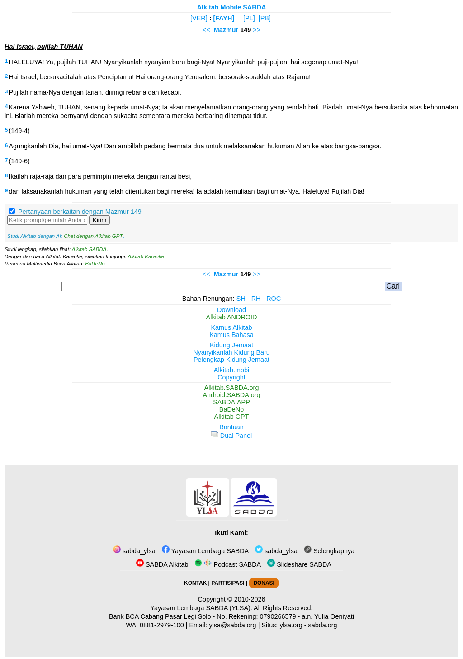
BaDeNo (95, 263)
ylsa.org (290, 625)
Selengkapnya (329, 551)
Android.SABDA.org (231, 394)
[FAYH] (223, 18)
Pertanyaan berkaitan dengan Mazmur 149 (80, 211)
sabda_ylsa (134, 551)
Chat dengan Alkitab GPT (93, 236)
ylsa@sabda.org (232, 625)
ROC (273, 298)
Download (231, 309)
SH (241, 298)
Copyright (231, 377)
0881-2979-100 (162, 625)
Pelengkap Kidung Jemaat (231, 359)
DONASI (263, 583)
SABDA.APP (231, 402)
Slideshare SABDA (299, 564)
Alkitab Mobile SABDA (231, 7)
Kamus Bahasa (231, 334)
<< (206, 29)
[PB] (265, 18)
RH (256, 298)
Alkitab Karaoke (146, 256)
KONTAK (195, 583)
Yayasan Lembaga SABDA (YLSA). (201, 608)
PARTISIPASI (227, 583)
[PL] (249, 18)
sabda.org (322, 625)
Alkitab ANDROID (231, 317)
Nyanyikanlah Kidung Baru (231, 352)
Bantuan (231, 427)
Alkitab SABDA (89, 249)
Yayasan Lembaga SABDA (205, 551)
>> (256, 29)
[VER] (199, 18)
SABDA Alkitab (162, 564)
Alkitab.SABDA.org (231, 387)
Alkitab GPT (231, 416)
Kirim (99, 220)
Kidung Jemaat (231, 345)
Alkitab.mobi (231, 370)
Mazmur (226, 29)
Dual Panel (231, 435)
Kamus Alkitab (231, 327)
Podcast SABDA (227, 564)
